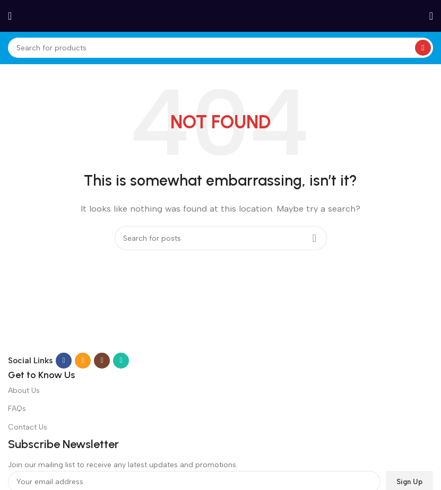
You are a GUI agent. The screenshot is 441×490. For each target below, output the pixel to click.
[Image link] (144, 330)
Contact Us (27, 427)
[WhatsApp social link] (121, 361)
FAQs (17, 408)
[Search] (220, 48)
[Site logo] (221, 15)
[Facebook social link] (64, 361)
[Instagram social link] (102, 361)
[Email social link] (83, 361)
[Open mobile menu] (10, 16)
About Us (24, 390)
